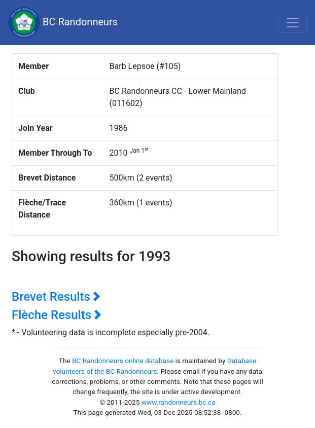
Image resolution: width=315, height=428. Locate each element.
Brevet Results (56, 297)
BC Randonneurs (63, 23)
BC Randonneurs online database (122, 360)
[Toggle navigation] (292, 23)
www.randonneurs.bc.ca (179, 402)
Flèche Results (56, 315)
